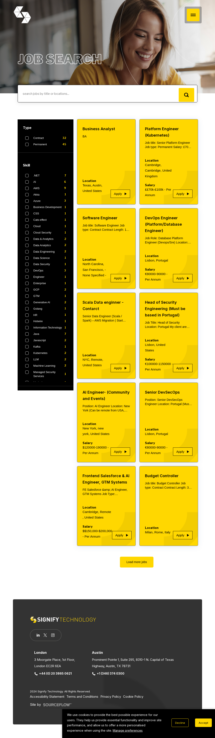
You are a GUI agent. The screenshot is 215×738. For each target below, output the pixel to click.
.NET (50, 178)
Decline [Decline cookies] (180, 722)
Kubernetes (50, 356)
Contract (50, 141)
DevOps (50, 273)
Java (50, 337)
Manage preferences (128, 730)
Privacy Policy (110, 699)
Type (27, 131)
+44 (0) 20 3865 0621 (53, 676)
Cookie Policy (133, 699)
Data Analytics (50, 248)
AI (50, 185)
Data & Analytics (50, 242)
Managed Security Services (50, 377)
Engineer (50, 280)
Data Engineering (50, 254)
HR (50, 318)
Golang (50, 311)
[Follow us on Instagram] (57, 638)
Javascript (50, 343)
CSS (50, 216)
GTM (50, 299)
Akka (50, 197)
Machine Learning (50, 368)
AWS (50, 191)
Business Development (50, 210)
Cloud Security (50, 235)
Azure (50, 204)
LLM (50, 362)
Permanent (50, 147)
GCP (50, 292)
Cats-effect (50, 223)
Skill (26, 168)
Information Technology (50, 330)
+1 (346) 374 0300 (108, 676)
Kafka (50, 349)
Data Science (50, 261)
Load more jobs (136, 565)
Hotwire (50, 324)
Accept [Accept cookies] (203, 722)
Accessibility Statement (47, 699)
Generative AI (50, 305)
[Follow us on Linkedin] (39, 638)
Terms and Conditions (82, 699)
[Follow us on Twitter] (47, 638)
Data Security (50, 267)
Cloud (50, 229)
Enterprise (50, 286)
